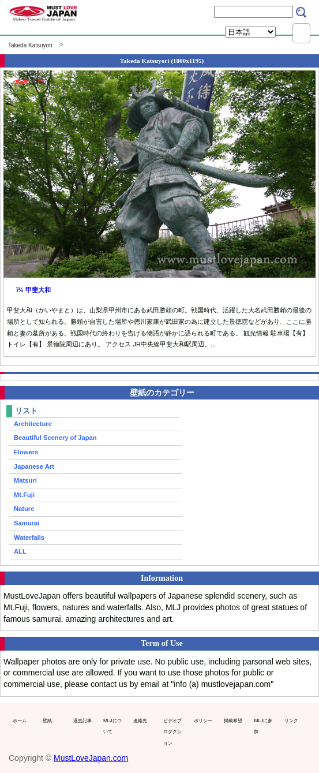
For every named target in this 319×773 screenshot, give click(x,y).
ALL (20, 551)
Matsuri (25, 480)
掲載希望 (233, 720)
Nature (24, 508)
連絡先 (140, 720)
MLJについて (112, 726)
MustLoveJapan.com (91, 758)
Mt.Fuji (24, 494)
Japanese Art (34, 466)
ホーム (20, 720)
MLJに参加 (263, 726)
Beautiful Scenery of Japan (55, 437)
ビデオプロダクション (172, 732)
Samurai (26, 523)
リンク (291, 720)
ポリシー (203, 720)
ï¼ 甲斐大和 (33, 289)
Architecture (33, 423)
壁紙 (47, 720)
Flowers (26, 452)
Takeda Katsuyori (30, 45)
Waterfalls (29, 537)
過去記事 (82, 720)
